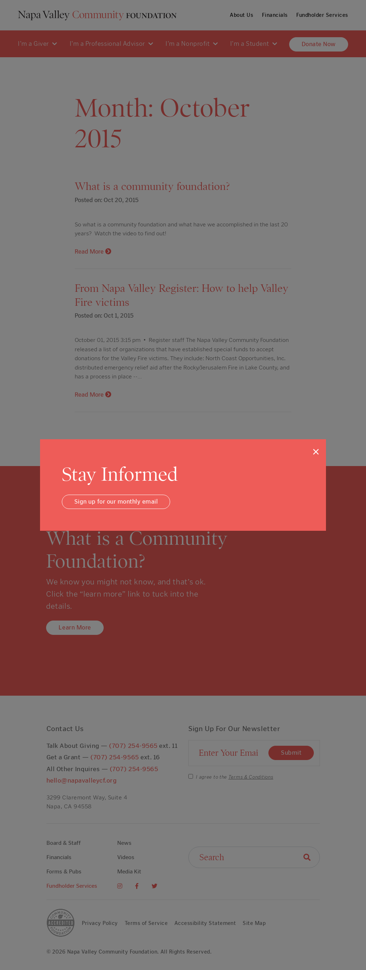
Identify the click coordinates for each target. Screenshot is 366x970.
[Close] (316, 452)
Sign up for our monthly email (116, 501)
